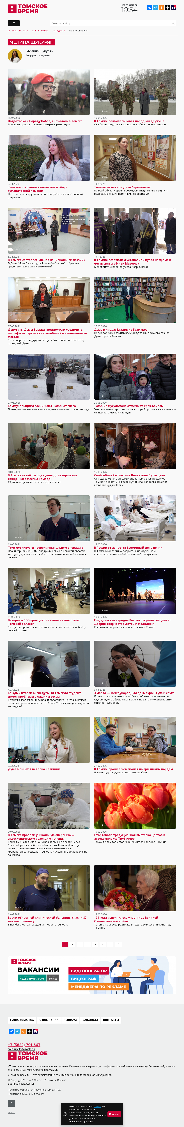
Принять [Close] (114, 1114)
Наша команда (40, 30)
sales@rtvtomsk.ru (21, 1049)
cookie (97, 1106)
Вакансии (90, 1020)
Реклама (70, 1020)
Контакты (111, 1020)
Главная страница (18, 30)
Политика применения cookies (26, 1094)
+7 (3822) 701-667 (24, 1045)
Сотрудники (58, 30)
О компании (48, 1020)
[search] (113, 23)
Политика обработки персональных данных (34, 1089)
